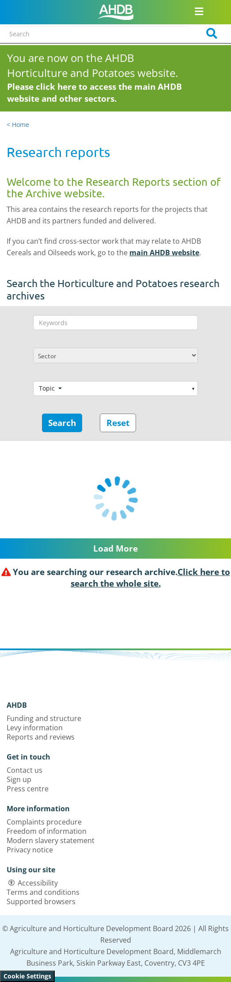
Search (62, 423)
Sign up (19, 779)
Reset (117, 423)
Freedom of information (47, 831)
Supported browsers (41, 901)
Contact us (24, 770)
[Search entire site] (96, 33)
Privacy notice (30, 850)
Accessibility (38, 883)
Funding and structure (44, 718)
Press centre (28, 789)
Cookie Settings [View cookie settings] (27, 976)
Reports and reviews (41, 737)
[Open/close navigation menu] (198, 11)
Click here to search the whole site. (150, 577)
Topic (48, 388)
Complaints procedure (44, 822)
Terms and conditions (43, 892)
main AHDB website (164, 252)
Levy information (35, 728)
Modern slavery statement (51, 840)
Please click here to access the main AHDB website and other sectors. (94, 92)
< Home (18, 124)
